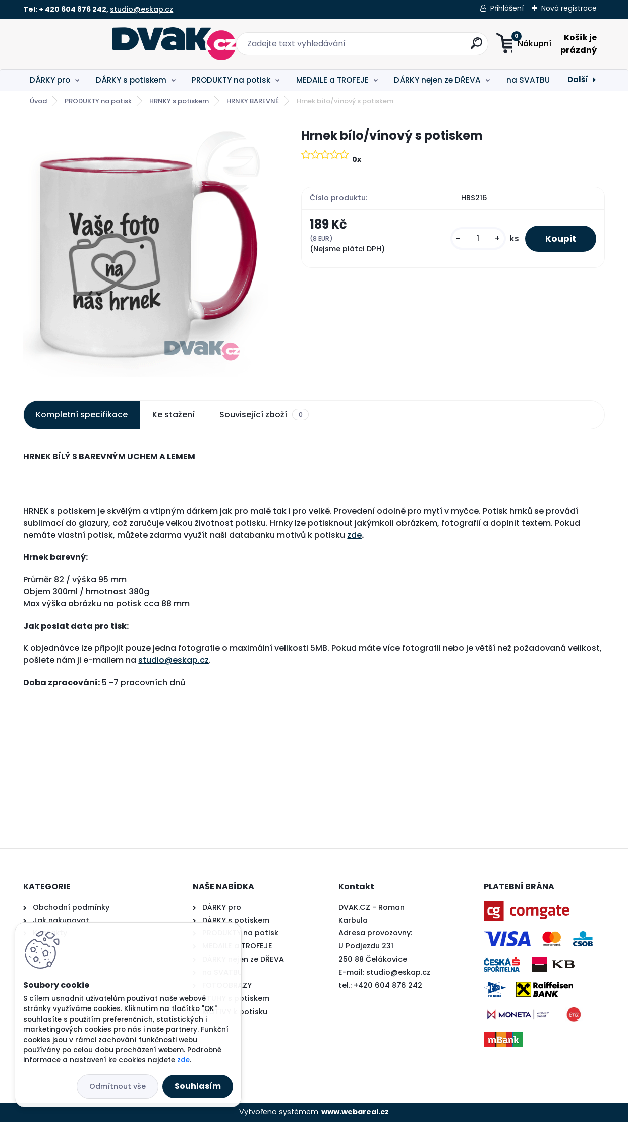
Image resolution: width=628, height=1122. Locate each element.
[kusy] (478, 238)
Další (577, 79)
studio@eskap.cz (141, 9)
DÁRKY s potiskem (131, 80)
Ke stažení (173, 414)
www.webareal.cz (355, 1112)
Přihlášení (507, 8)
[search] (414, 47)
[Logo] (85, 44)
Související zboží (263, 415)
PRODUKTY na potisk (231, 80)
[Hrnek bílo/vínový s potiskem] (146, 252)
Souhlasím (198, 1086)
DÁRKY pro (50, 80)
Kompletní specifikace (82, 414)
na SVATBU (528, 80)
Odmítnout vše (117, 1086)
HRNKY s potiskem (179, 101)
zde (354, 535)
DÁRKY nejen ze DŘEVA (437, 80)
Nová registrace (569, 8)
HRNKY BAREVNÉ (252, 101)
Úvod (38, 101)
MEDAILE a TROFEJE (332, 80)
